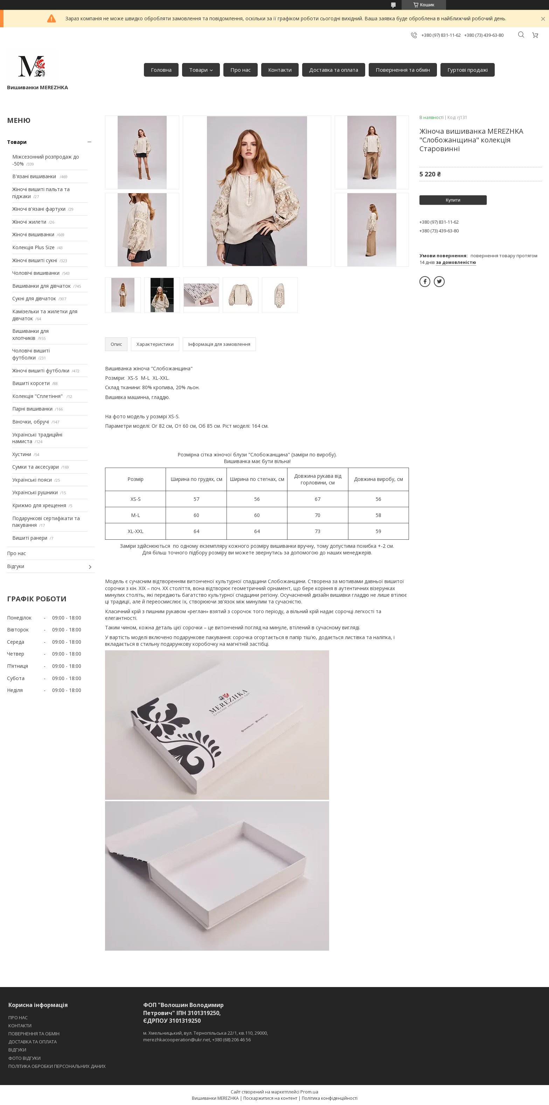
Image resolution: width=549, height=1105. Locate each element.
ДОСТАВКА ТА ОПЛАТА (32, 1041)
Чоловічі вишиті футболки (31, 354)
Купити (453, 200)
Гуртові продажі (467, 69)
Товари (198, 69)
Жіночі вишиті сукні (34, 260)
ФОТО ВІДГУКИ (24, 1058)
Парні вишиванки (32, 408)
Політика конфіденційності (329, 1098)
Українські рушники (35, 492)
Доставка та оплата (333, 69)
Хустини (21, 454)
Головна (161, 69)
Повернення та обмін (403, 69)
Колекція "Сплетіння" (38, 396)
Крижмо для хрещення (39, 505)
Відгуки (15, 566)
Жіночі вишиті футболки (40, 370)
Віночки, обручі (30, 421)
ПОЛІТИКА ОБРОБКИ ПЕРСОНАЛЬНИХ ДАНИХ (57, 1066)
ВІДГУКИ (17, 1050)
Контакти (280, 69)
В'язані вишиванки (34, 176)
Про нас (240, 69)
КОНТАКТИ (20, 1025)
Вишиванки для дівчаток (41, 285)
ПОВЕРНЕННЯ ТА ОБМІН (34, 1033)
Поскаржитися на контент (270, 1098)
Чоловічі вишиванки (36, 273)
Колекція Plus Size (33, 247)
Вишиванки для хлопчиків (30, 334)
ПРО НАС (18, 1017)
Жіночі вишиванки (33, 234)
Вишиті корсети (31, 383)
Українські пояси (32, 479)
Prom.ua (309, 1092)
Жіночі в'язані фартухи (38, 208)
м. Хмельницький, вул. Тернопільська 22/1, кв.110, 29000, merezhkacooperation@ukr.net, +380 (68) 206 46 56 (205, 1036)
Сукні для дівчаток (34, 298)
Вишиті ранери (29, 537)
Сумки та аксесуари (35, 466)
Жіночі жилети (29, 221)
